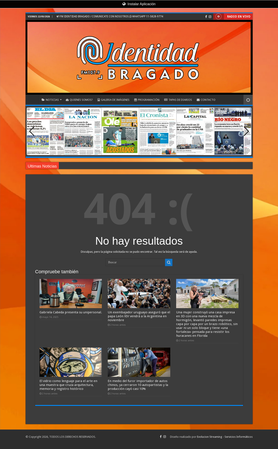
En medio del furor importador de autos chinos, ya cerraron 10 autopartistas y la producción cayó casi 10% (138, 385)
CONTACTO (206, 99)
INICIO (33, 99)
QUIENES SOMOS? (79, 99)
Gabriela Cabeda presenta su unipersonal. (71, 312)
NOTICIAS (50, 99)
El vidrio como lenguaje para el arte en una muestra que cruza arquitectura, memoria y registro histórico (68, 385)
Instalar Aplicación (139, 4)
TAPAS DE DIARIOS (178, 99)
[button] (246, 131)
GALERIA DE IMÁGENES (113, 99)
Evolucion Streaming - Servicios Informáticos (225, 436)
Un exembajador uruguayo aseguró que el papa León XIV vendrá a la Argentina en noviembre (139, 316)
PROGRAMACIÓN (146, 99)
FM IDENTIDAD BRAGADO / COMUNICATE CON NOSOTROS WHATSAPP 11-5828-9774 (110, 16)
